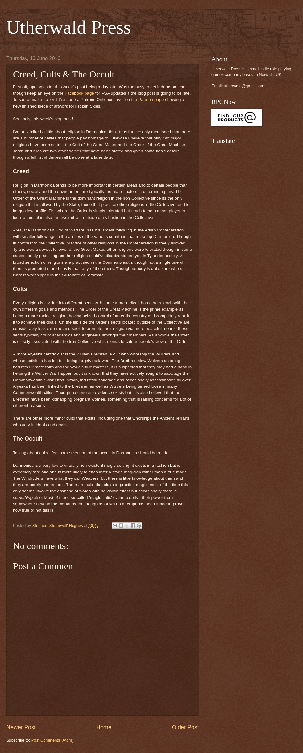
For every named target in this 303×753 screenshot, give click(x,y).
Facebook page (79, 93)
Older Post (185, 727)
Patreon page (151, 99)
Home (103, 727)
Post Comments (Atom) (52, 740)
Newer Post (21, 727)
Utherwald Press (68, 27)
